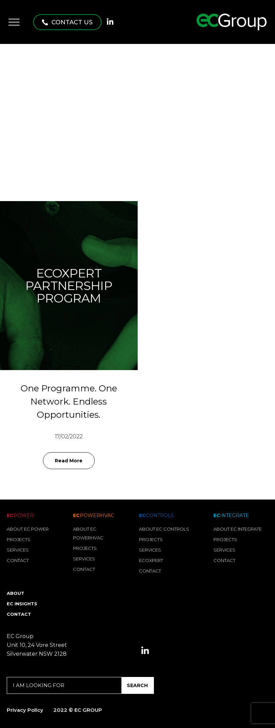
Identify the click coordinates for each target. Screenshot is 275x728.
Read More (69, 461)
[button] (67, 22)
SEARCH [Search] (137, 685)
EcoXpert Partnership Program (68, 286)
